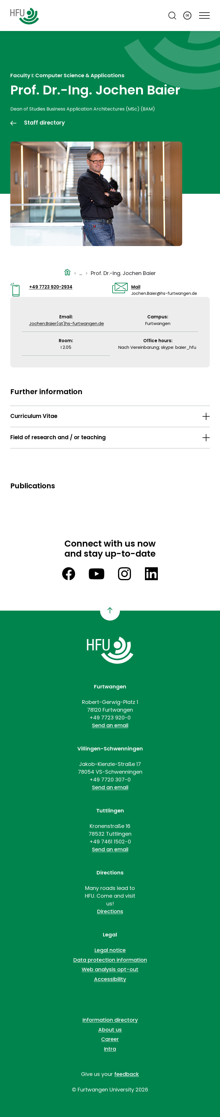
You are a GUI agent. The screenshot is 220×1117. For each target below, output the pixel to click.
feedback (126, 1074)
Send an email (110, 725)
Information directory (110, 1019)
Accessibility (110, 979)
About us (110, 1029)
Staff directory (44, 122)
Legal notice (110, 950)
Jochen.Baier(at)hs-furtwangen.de (66, 323)
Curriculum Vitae (33, 416)
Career (110, 1039)
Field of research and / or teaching (58, 437)
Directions (110, 911)
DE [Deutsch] (187, 15)
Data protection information (110, 959)
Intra (110, 1048)
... (80, 273)
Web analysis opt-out (110, 969)
